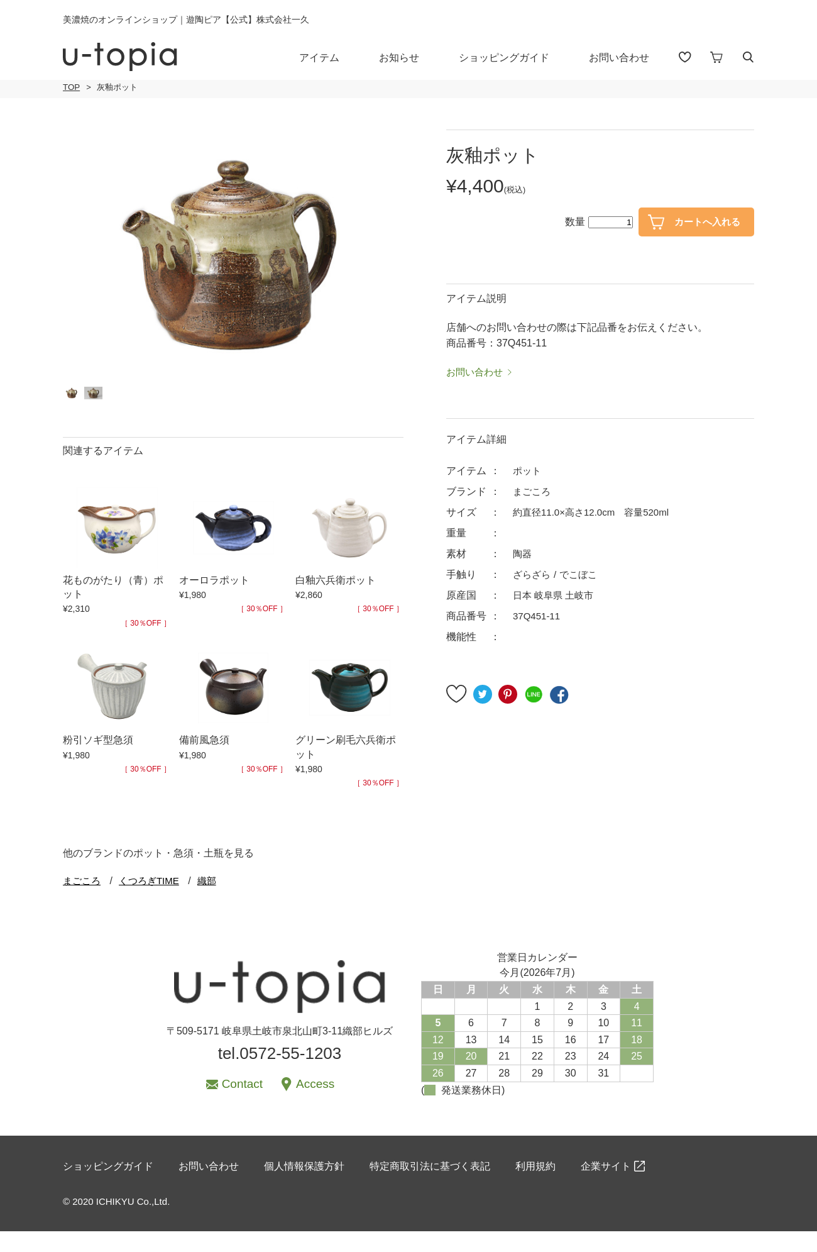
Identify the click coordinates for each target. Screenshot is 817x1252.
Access (315, 1099)
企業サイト (606, 1187)
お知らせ (408, 57)
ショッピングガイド (513, 57)
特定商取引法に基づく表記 (430, 1187)
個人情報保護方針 (304, 1187)
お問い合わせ (628, 57)
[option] (233, 254)
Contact (242, 1099)
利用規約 (535, 1187)
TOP (70, 87)
